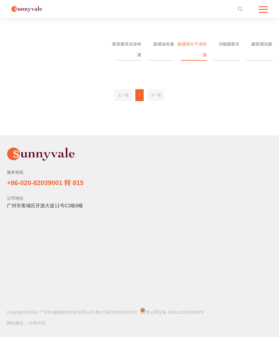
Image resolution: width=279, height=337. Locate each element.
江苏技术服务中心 (243, 277)
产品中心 (60, 253)
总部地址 (235, 268)
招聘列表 (191, 277)
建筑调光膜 (261, 44)
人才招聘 (193, 253)
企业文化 (15, 277)
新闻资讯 (149, 253)
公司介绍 (15, 268)
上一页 (123, 95)
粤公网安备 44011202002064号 (172, 313)
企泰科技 (37, 324)
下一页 (156, 95)
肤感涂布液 (163, 44)
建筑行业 (59, 277)
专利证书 (15, 303)
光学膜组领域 (106, 277)
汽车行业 (103, 268)
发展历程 (15, 294)
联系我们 (237, 253)
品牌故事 (15, 285)
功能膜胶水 (229, 44)
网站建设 (15, 324)
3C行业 (57, 268)
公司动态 (147, 268)
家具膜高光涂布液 (126, 49)
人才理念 (191, 268)
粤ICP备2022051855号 (116, 314)
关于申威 (16, 253)
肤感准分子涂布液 (192, 49)
